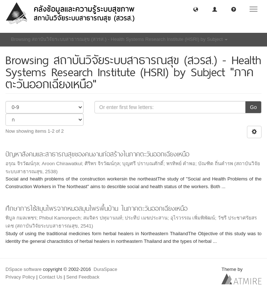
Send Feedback (82, 277)
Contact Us (50, 277)
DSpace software (23, 269)
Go (253, 107)
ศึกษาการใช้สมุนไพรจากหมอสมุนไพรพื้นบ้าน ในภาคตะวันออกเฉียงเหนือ (96, 208)
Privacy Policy (20, 277)
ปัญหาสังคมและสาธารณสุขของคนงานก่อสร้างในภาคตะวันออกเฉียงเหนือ (97, 154)
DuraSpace (105, 269)
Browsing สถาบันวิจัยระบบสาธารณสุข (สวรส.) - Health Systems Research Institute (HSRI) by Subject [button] (119, 39)
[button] (195, 9)
